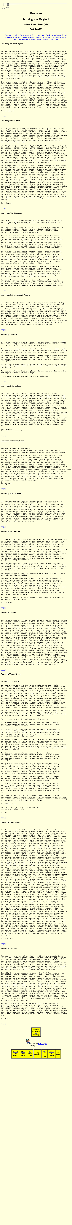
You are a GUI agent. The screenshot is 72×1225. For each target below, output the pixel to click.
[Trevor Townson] (42, 39)
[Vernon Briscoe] (28, 39)
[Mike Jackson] (60, 37)
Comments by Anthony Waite (12, 505)
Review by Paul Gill (8, 702)
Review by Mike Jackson (10, 608)
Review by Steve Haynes (10, 134)
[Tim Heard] (9, 37)
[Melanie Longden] (12, 35)
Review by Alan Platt (9, 1099)
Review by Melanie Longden (12, 44)
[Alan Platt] (54, 39)
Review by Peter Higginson (11, 242)
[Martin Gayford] (47, 37)
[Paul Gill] (17, 39)
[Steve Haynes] (25, 35)
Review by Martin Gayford (11, 565)
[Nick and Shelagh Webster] (56, 35)
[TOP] (3, 130)
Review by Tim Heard (9, 382)
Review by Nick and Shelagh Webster (15, 339)
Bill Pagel (42, 1208)
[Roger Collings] (21, 37)
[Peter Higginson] (38, 35)
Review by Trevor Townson (11, 950)
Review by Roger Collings (11, 442)
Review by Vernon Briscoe (11, 774)
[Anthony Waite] (34, 37)
